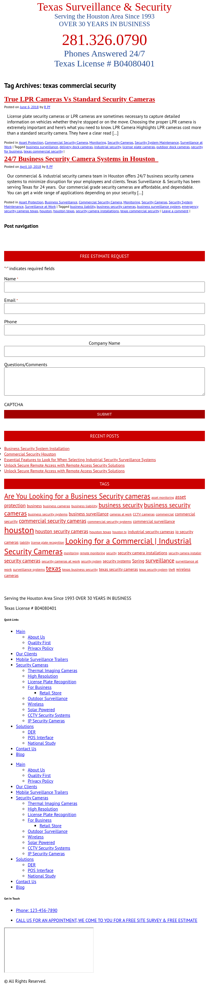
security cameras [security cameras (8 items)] (22, 560)
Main (20, 631)
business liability (82, 206)
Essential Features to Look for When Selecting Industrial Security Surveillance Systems (80, 459)
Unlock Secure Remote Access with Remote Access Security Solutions (64, 465)
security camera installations (97, 211)
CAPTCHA (13, 404)
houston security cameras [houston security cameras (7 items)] (61, 531)
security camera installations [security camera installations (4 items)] (142, 552)
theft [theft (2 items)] (172, 570)
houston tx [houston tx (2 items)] (119, 532)
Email (11, 300)
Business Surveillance (61, 202)
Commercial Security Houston (30, 454)
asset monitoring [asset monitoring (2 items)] (163, 498)
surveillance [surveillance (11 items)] (159, 560)
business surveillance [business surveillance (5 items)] (88, 514)
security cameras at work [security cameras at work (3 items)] (61, 561)
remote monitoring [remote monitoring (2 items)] (92, 553)
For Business (40, 687)
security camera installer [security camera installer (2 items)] (185, 553)
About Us (36, 637)
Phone (10, 321)
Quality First (39, 642)
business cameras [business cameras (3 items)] (56, 505)
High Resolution (43, 676)
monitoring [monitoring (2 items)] (71, 553)
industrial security (107, 147)
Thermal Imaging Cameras (52, 670)
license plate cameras (138, 147)
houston (46, 211)
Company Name (104, 343)
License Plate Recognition (52, 681)
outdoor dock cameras (173, 147)
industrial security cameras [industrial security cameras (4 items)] (151, 531)
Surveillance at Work (40, 206)
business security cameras (116, 206)
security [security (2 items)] (111, 553)
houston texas (64, 211)
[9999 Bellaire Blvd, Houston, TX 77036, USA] (49, 950)
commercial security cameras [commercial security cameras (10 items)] (52, 520)
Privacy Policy (40, 648)
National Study (42, 743)
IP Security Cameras (46, 721)
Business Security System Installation (37, 448)
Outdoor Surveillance (48, 698)
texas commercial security (43, 151)
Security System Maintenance (157, 142)
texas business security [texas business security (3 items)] (80, 569)
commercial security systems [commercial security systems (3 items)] (110, 521)
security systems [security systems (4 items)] (117, 561)
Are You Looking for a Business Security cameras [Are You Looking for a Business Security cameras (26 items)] (77, 496)
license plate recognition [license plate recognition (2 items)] (47, 542)
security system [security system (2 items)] (91, 561)
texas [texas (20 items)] (53, 568)
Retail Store (50, 693)
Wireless (36, 704)
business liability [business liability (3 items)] (84, 505)
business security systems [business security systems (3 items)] (48, 514)
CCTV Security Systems (49, 715)
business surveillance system (158, 206)
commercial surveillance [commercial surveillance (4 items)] (154, 521)
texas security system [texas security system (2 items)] (153, 570)
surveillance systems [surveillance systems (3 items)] (29, 569)
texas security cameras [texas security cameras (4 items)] (118, 569)
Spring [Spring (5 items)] (138, 561)
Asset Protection (31, 142)
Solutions (25, 726)
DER (32, 732)
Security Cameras (120, 142)
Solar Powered (41, 709)
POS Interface (40, 737)
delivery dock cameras (76, 147)
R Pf (47, 107)
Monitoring (97, 142)
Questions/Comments (25, 364)
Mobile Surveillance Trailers (42, 659)
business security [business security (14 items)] (120, 505)
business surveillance (42, 147)
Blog (20, 754)
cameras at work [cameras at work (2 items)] (120, 514)
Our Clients (26, 654)
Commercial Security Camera (66, 142)
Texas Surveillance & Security (104, 7)
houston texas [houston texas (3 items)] (100, 531)
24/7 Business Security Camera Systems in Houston (81, 159)
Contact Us (26, 748)
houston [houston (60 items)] (19, 529)
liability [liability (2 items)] (25, 542)
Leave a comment (175, 211)
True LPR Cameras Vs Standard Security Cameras (79, 99)
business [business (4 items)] (34, 505)
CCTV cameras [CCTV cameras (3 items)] (144, 514)
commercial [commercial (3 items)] (165, 514)
